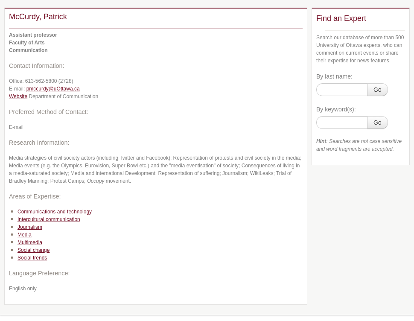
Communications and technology (54, 212)
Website (18, 96)
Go (377, 89)
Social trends (32, 258)
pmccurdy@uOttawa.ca (53, 89)
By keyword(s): (336, 109)
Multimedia (29, 242)
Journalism (29, 227)
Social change (33, 250)
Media (24, 235)
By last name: (334, 76)
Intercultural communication (48, 219)
